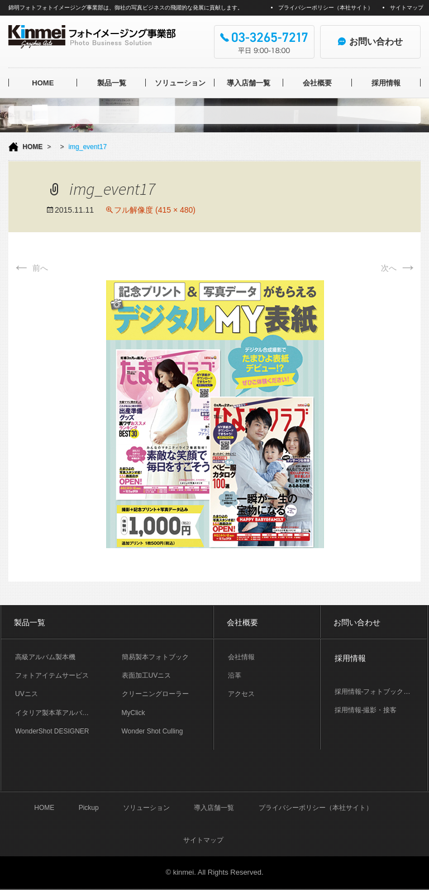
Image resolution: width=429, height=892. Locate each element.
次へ (399, 267)
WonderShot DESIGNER (52, 731)
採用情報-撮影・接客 (366, 710)
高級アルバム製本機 (45, 657)
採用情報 (386, 83)
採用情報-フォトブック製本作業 (381, 692)
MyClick (133, 713)
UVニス (26, 694)
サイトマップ (406, 7)
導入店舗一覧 (248, 83)
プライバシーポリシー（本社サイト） (325, 7)
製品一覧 (111, 83)
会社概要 (317, 83)
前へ (30, 267)
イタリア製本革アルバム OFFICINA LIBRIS (61, 713)
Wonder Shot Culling (152, 731)
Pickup (89, 810)
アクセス (241, 694)
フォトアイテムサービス (52, 675)
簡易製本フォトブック (155, 657)
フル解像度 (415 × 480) (155, 209)
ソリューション (180, 83)
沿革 (234, 675)
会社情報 (241, 657)
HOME (43, 83)
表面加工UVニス (146, 675)
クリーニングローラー (155, 694)
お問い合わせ (356, 622)
